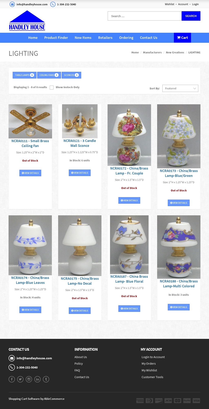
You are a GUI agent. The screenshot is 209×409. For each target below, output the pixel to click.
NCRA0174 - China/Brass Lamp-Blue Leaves (30, 280)
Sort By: (155, 88)
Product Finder (56, 37)
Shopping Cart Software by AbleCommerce (36, 399)
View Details (30, 172)
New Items (83, 37)
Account (183, 4)
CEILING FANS (49, 75)
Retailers (105, 37)
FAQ (77, 370)
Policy (78, 363)
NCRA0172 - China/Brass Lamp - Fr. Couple (129, 170)
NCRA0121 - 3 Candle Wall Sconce (79, 143)
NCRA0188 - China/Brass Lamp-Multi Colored (179, 283)
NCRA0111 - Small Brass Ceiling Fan (30, 143)
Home (33, 37)
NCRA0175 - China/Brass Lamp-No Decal (80, 281)
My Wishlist (149, 370)
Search (191, 16)
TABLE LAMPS (24, 75)
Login (195, 4)
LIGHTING (194, 52)
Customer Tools (152, 377)
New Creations (175, 52)
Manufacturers (152, 52)
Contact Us (148, 37)
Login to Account (153, 357)
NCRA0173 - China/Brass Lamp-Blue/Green (179, 173)
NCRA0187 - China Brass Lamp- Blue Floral (129, 279)
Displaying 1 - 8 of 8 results (30, 87)
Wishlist (169, 4)
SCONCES (71, 75)
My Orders (149, 363)
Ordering (126, 37)
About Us (80, 357)
